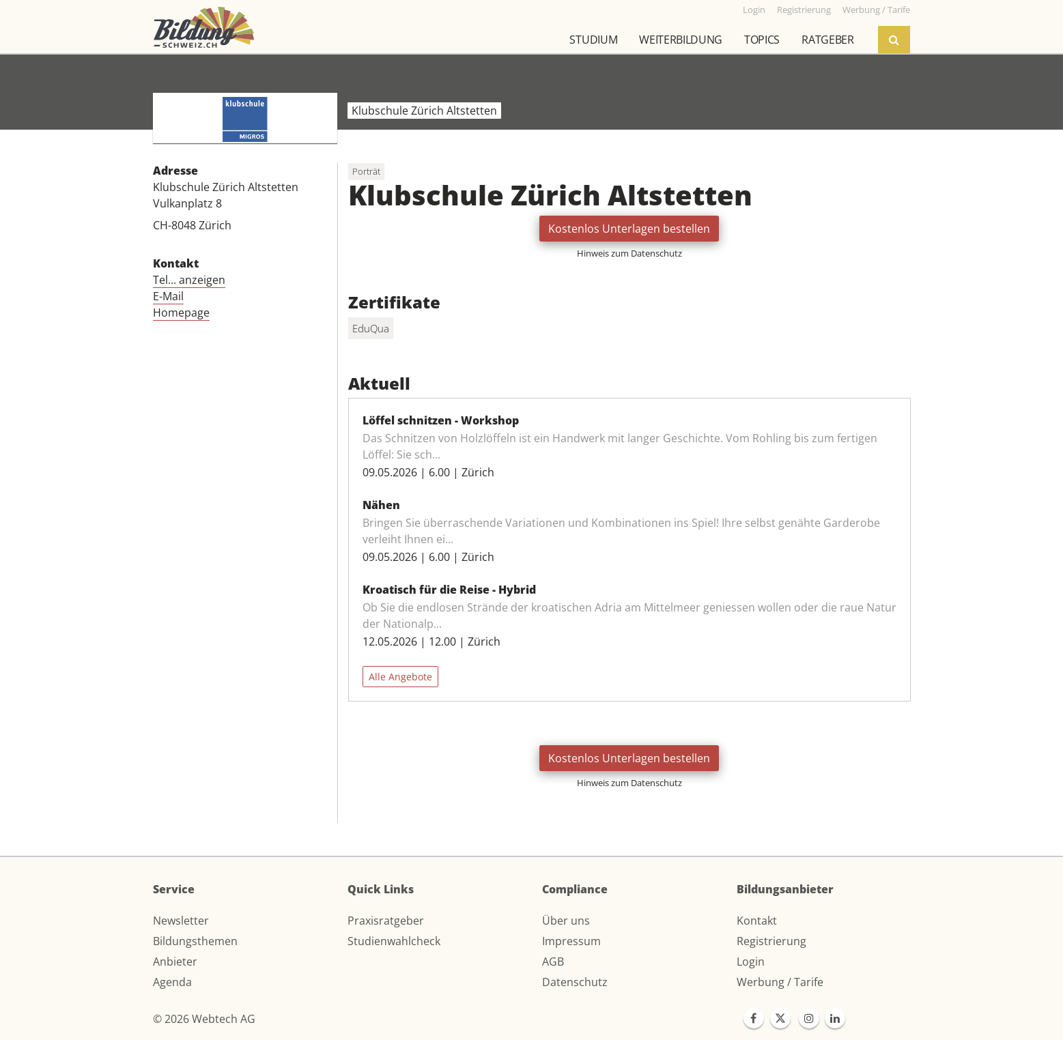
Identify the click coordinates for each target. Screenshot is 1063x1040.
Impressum (571, 941)
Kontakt (757, 920)
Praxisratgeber (386, 920)
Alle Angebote (400, 676)
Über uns (566, 920)
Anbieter (175, 961)
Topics (762, 39)
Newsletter (181, 920)
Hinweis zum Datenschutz (629, 253)
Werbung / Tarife (780, 982)
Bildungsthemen (195, 941)
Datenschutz (575, 982)
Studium (593, 39)
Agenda (172, 982)
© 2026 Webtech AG (204, 1018)
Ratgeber (827, 39)
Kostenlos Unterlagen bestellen (629, 228)
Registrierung (771, 941)
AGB (553, 961)
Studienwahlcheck (394, 941)
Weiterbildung (680, 39)
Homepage (181, 312)
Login (751, 961)
